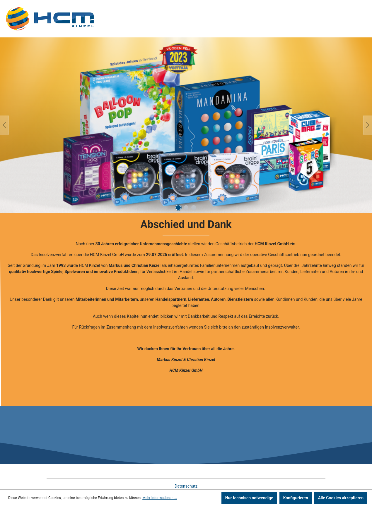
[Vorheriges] (4, 124)
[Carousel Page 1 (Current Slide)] (178, 207)
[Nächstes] (367, 124)
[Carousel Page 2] (186, 207)
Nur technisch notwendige (249, 497)
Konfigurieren (295, 497)
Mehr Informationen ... (159, 498)
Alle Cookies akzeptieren (341, 497)
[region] (186, 125)
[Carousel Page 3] (193, 207)
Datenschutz (186, 486)
